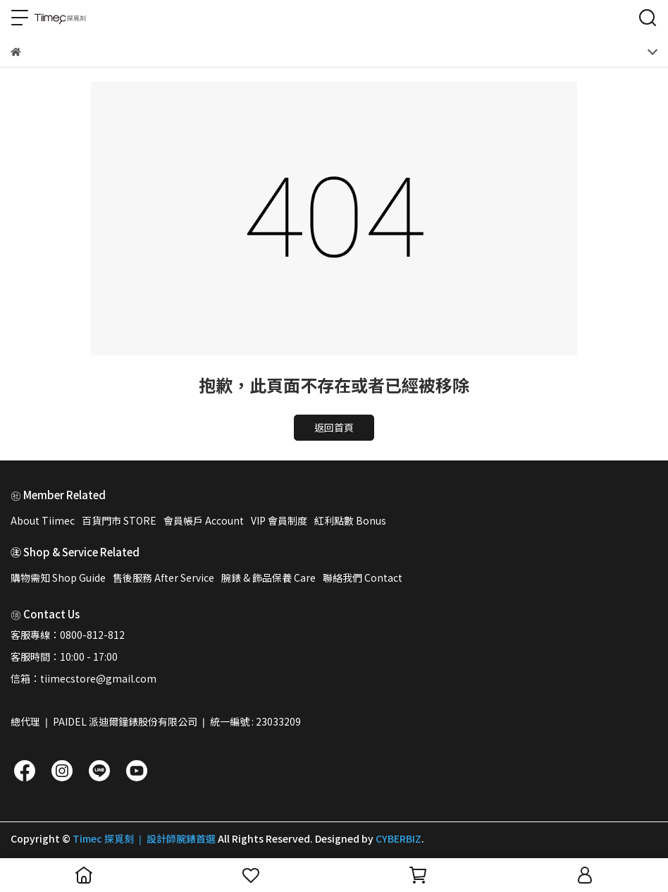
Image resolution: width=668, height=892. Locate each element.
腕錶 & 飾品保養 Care (268, 577)
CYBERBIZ (398, 838)
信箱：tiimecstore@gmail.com (83, 678)
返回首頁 (334, 427)
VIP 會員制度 (279, 520)
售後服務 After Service (163, 577)
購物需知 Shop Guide (58, 577)
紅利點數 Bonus (350, 520)
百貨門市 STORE (119, 520)
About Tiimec (43, 520)
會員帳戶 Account (203, 520)
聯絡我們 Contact (362, 577)
